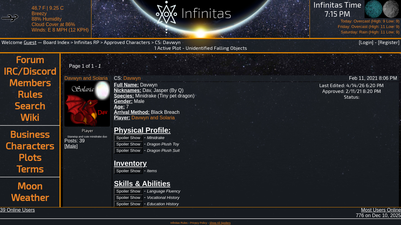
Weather (30, 197)
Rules (30, 94)
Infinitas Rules (179, 222)
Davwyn (171, 42)
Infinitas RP (86, 42)
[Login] (366, 42)
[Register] (388, 42)
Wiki (29, 117)
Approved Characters (127, 42)
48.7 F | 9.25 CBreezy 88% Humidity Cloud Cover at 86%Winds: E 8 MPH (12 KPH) (60, 18)
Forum (30, 59)
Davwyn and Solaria (86, 78)
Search (30, 105)
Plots (30, 157)
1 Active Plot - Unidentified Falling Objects (200, 48)
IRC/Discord (30, 71)
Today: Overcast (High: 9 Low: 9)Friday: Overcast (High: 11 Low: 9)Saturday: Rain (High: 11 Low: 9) (368, 26)
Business (30, 134)
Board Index (56, 42)
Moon (30, 185)
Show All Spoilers (220, 222)
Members (30, 82)
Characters (29, 145)
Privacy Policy (198, 222)
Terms (29, 168)
